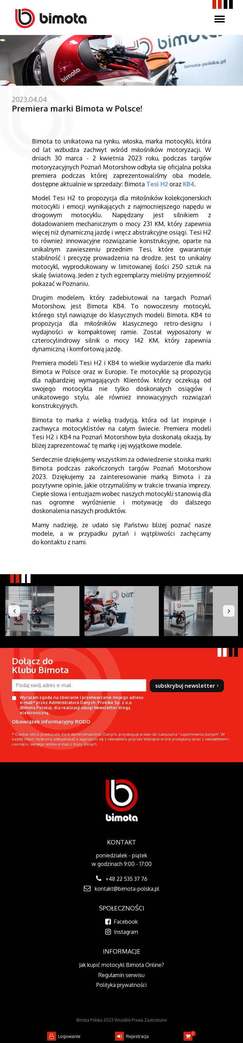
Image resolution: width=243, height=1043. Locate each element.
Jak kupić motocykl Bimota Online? (121, 964)
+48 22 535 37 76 (126, 878)
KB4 (188, 184)
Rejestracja (132, 1036)
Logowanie (63, 1036)
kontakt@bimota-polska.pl (127, 888)
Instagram (121, 931)
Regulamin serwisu (121, 975)
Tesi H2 (157, 184)
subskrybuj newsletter (187, 685)
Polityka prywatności (121, 984)
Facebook (121, 921)
